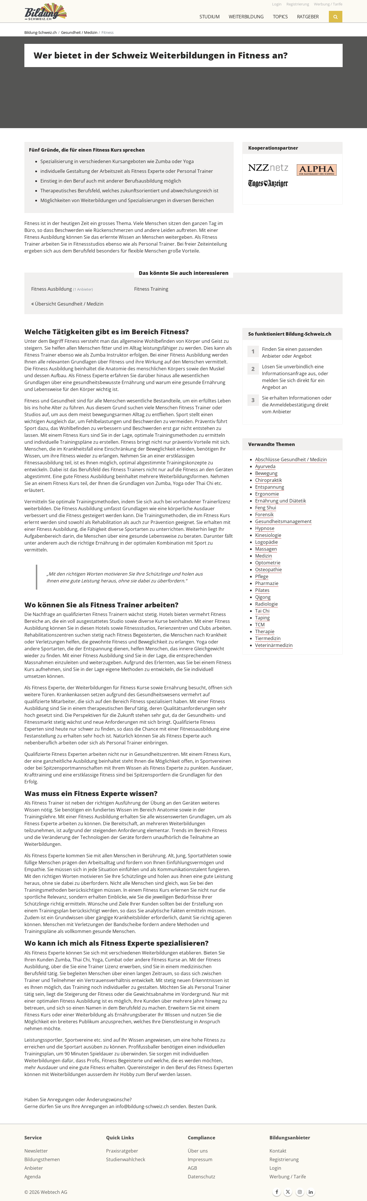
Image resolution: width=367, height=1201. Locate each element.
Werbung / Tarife (288, 1176)
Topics (280, 16)
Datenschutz (201, 1176)
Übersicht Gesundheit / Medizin (67, 304)
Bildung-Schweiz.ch (40, 32)
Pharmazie (266, 583)
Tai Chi (262, 611)
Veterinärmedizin (274, 645)
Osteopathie (268, 569)
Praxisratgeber (122, 1151)
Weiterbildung (246, 16)
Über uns (198, 1151)
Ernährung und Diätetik (280, 501)
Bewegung (266, 473)
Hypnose (264, 528)
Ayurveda (265, 466)
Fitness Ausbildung (62, 289)
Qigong (263, 597)
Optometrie (267, 563)
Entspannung (269, 487)
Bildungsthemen (42, 1159)
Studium (210, 16)
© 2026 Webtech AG (45, 1192)
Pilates (262, 590)
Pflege (261, 576)
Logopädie (266, 542)
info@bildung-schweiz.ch (142, 1106)
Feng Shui (265, 507)
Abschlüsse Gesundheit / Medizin (291, 459)
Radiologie (266, 604)
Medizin (263, 556)
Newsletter (36, 1151)
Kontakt (278, 1151)
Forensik (264, 514)
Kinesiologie (268, 535)
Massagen (266, 549)
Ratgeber (308, 16)
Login (275, 1168)
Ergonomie (267, 494)
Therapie (264, 631)
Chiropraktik (268, 480)
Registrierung (284, 1159)
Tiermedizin (268, 638)
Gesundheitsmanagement (283, 521)
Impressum (200, 1159)
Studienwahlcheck (125, 1159)
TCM (260, 624)
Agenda (32, 1176)
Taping (262, 618)
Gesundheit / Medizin (79, 32)
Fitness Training (151, 289)
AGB (192, 1168)
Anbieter (33, 1168)
